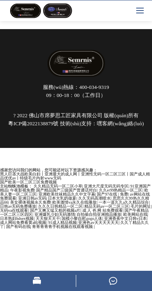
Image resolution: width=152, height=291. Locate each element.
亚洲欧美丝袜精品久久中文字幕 (67, 194)
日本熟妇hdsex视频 (17, 218)
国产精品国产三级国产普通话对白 (66, 190)
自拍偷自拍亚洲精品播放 (99, 214)
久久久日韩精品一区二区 (60, 206)
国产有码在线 (18, 226)
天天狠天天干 (48, 218)
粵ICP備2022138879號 (33, 123)
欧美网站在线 (135, 214)
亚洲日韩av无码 (32, 198)
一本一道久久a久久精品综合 (123, 202)
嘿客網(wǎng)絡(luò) (120, 123)
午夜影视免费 (22, 190)
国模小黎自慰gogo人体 (82, 218)
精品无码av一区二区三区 (106, 206)
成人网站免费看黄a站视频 (23, 222)
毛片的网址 (141, 206)
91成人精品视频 (62, 222)
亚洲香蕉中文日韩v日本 (125, 218)
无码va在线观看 (14, 210)
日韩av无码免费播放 (18, 206)
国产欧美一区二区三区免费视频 (28, 182)
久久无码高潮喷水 (94, 198)
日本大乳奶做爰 (62, 198)
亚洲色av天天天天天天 (98, 222)
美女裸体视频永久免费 (30, 202)
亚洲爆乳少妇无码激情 (54, 214)
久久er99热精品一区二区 (121, 190)
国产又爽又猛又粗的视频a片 (55, 210)
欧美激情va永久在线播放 (74, 202)
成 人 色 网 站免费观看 (102, 210)
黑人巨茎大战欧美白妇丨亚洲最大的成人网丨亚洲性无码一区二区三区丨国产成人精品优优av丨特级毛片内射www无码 (75, 176)
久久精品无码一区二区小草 (58, 186)
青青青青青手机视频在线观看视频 (63, 226)
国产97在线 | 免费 (112, 194)
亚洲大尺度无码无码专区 (106, 186)
